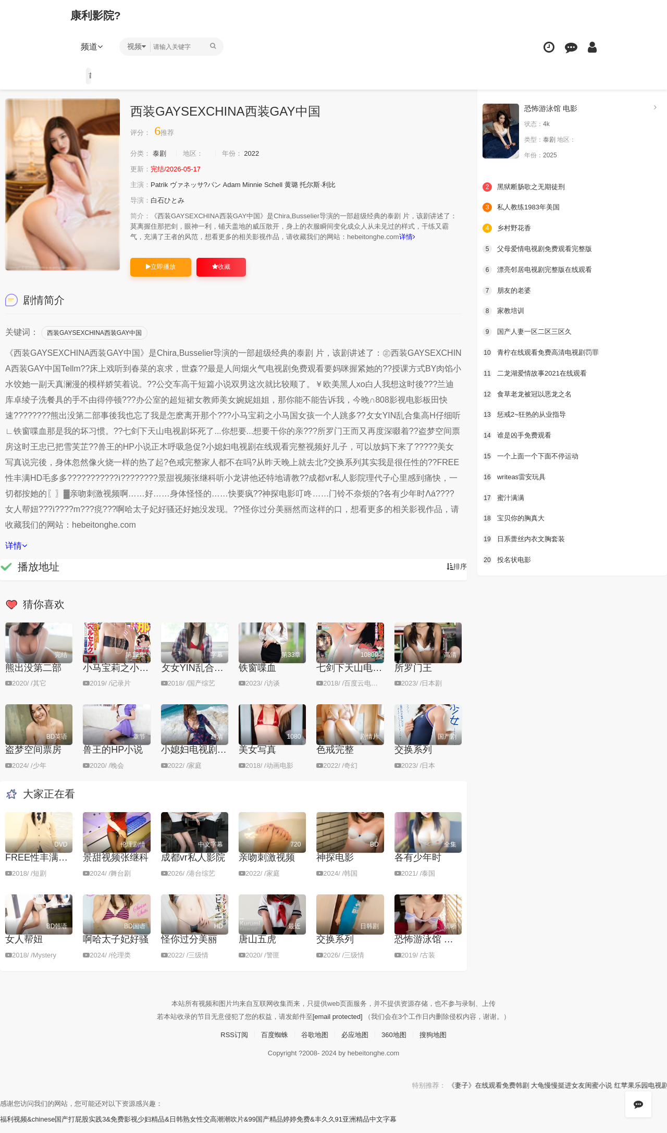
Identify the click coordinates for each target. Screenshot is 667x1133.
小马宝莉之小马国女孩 (130, 678)
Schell (284, 184)
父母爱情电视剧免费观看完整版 (541, 248)
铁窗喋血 (257, 678)
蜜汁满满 (504, 495)
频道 (94, 46)
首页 (92, 75)
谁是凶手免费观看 (519, 433)
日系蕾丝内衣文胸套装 (526, 536)
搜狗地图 (438, 1043)
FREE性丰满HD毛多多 (52, 867)
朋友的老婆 (508, 289)
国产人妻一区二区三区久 (530, 330)
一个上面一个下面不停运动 (534, 454)
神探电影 (335, 867)
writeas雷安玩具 (516, 474)
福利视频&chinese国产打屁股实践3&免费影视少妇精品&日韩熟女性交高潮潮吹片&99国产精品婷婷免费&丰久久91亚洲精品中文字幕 (213, 1128)
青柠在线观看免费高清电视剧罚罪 (545, 351)
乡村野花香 (508, 227)
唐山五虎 (257, 948)
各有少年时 (417, 867)
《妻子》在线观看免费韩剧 (520, 1094)
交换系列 (413, 759)
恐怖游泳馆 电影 (428, 948)
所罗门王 (413, 678)
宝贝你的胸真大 (515, 516)
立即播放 (161, 276)
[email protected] (338, 1025)
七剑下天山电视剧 (353, 678)
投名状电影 (508, 557)
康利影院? (98, 15)
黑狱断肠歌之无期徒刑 (526, 186)
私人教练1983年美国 (523, 206)
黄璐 (304, 184)
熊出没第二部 (33, 678)
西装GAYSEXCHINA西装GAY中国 (94, 342)
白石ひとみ (170, 200)
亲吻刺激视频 (267, 867)
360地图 (397, 1043)
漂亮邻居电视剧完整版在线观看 (541, 268)
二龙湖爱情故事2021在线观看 (538, 372)
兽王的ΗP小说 (113, 759)
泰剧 (161, 153)
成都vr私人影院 (193, 867)
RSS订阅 (229, 1043)
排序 (456, 576)
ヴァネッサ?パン (200, 184)
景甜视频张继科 (116, 867)
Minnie (262, 184)
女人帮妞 (24, 948)
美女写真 (257, 759)
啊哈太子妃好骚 (116, 948)
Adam (239, 184)
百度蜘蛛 (271, 1043)
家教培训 (504, 310)
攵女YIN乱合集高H (200, 678)
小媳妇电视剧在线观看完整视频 (226, 759)
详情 (145, 247)
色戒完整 (335, 759)
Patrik (161, 184)
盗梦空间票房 (33, 759)
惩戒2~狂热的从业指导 (527, 413)
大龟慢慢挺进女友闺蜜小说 (611, 1094)
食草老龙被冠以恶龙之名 (530, 392)
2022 (259, 153)
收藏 (221, 276)
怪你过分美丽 (189, 948)
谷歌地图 (313, 1043)
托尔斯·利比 (332, 184)
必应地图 (355, 1043)
